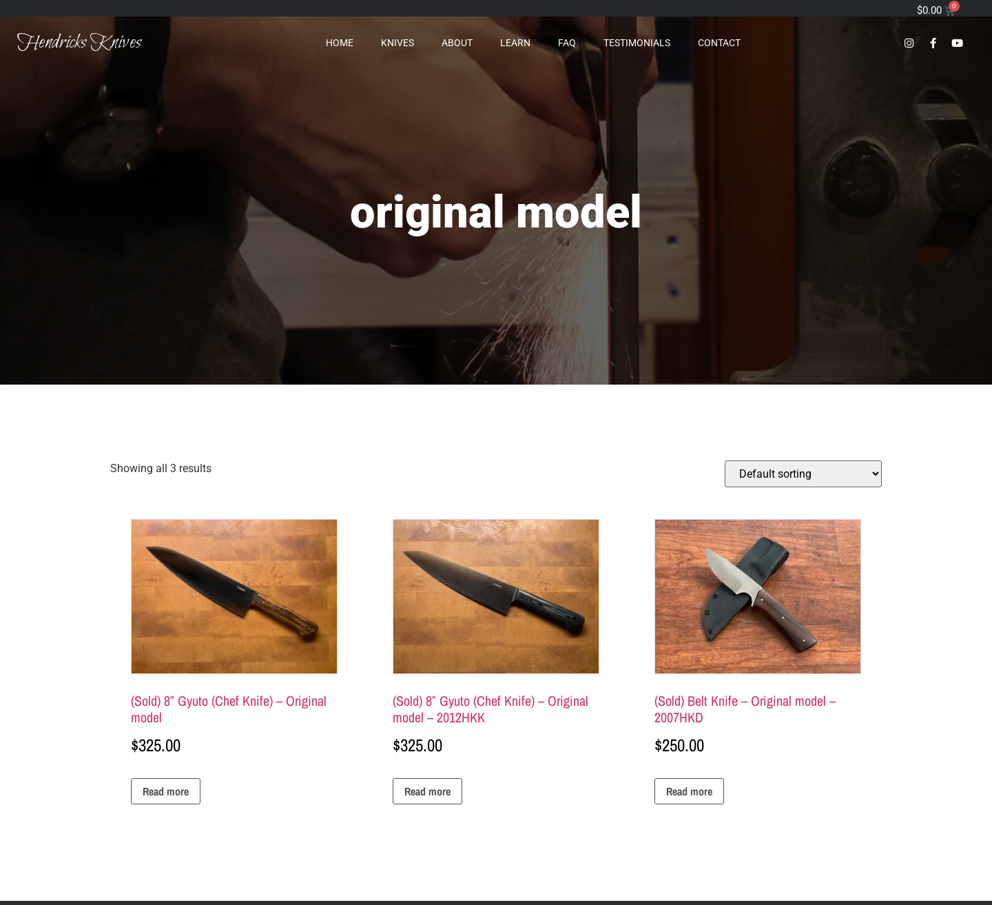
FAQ (567, 42)
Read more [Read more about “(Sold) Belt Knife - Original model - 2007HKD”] (689, 791)
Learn (515, 42)
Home (339, 42)
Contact (719, 42)
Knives (397, 42)
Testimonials (636, 42)
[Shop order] (803, 473)
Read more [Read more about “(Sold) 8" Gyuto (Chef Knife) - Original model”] (166, 791)
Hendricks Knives (79, 43)
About (457, 42)
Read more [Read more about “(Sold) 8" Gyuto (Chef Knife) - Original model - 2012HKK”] (427, 791)
